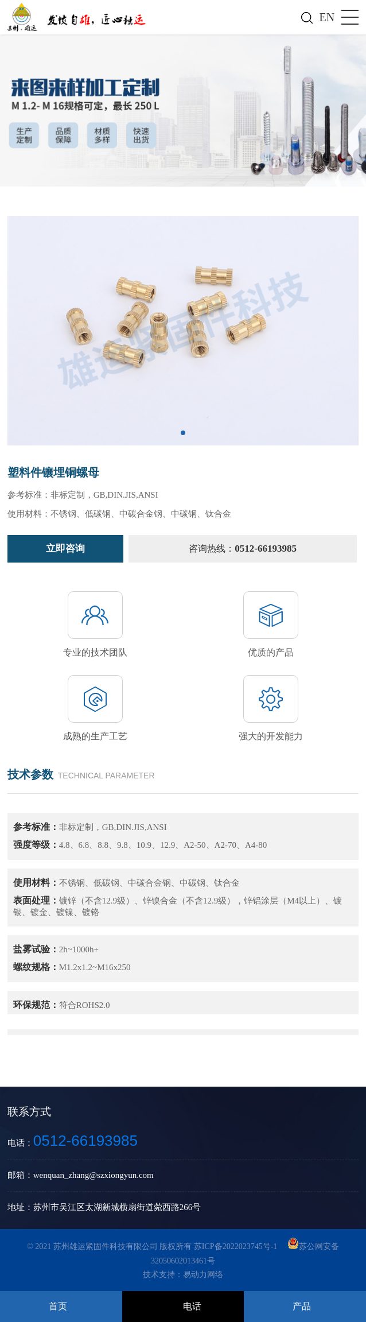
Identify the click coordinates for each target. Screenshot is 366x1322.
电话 (192, 1306)
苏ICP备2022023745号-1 (236, 1246)
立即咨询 (65, 548)
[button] (183, 433)
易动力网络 (203, 1274)
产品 (302, 1306)
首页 (58, 1306)
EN (327, 17)
